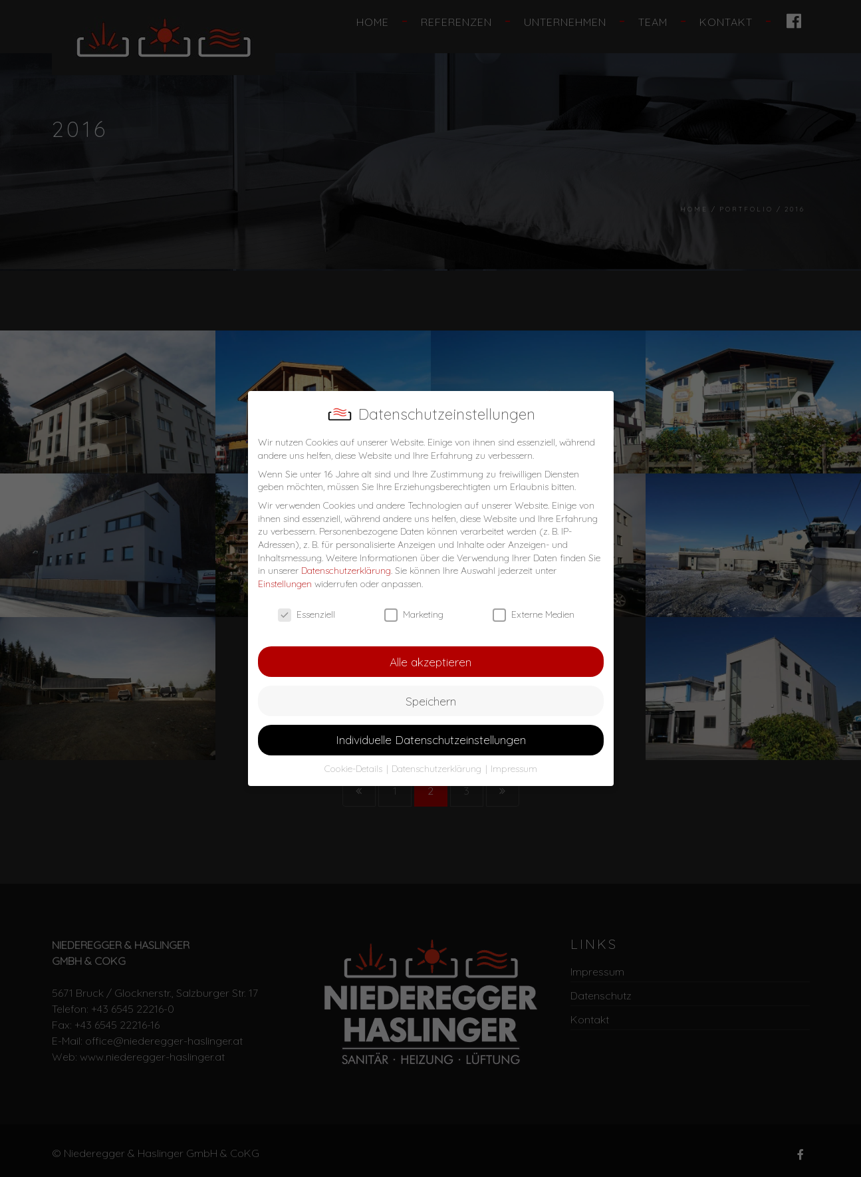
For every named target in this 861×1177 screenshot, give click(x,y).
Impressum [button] (514, 769)
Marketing (413, 614)
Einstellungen (285, 584)
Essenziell (306, 614)
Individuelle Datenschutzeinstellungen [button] (431, 739)
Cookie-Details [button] (354, 769)
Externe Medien (533, 614)
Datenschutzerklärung (346, 571)
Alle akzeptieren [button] (430, 661)
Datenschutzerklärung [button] (438, 769)
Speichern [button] (431, 701)
